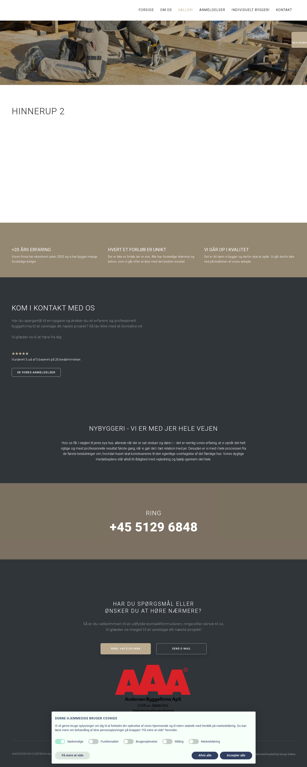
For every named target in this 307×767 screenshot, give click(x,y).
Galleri (185, 10)
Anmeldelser (212, 10)
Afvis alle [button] (204, 755)
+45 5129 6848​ (153, 527)
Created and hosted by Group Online (273, 754)
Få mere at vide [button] (72, 755)
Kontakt (284, 10)
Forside (146, 10)
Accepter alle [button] (236, 755)
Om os (166, 10)
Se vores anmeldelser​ (36, 372)
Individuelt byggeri (251, 10)
